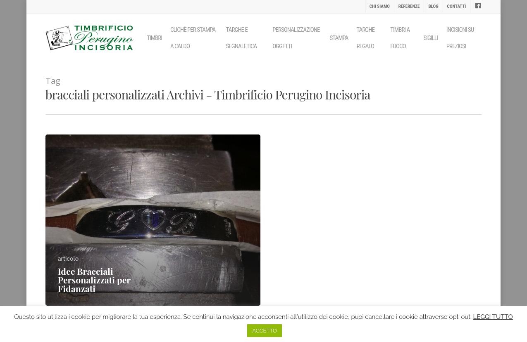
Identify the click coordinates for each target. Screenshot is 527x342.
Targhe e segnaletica (241, 38)
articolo (68, 258)
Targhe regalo (365, 38)
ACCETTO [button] (264, 331)
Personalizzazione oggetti (296, 38)
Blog (433, 6)
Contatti (456, 6)
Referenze (409, 6)
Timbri (154, 38)
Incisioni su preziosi (460, 38)
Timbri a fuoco (400, 38)
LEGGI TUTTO (493, 317)
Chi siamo (380, 6)
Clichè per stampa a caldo (192, 38)
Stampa (339, 38)
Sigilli (431, 38)
